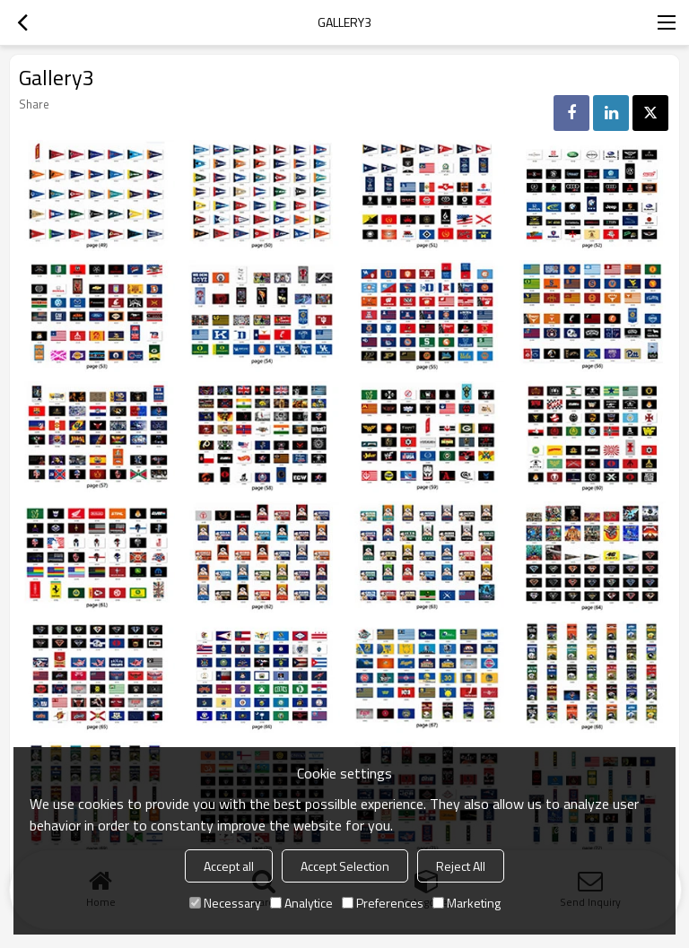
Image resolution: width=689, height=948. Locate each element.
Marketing (466, 902)
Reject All (460, 866)
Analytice (301, 902)
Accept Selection (345, 866)
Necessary (225, 902)
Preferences (382, 902)
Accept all (229, 866)
